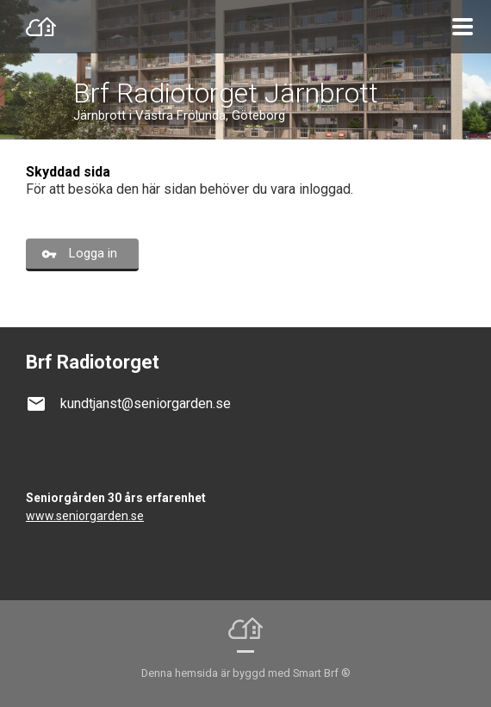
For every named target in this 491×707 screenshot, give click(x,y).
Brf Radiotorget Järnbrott (225, 93)
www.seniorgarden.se (85, 516)
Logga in (93, 253)
